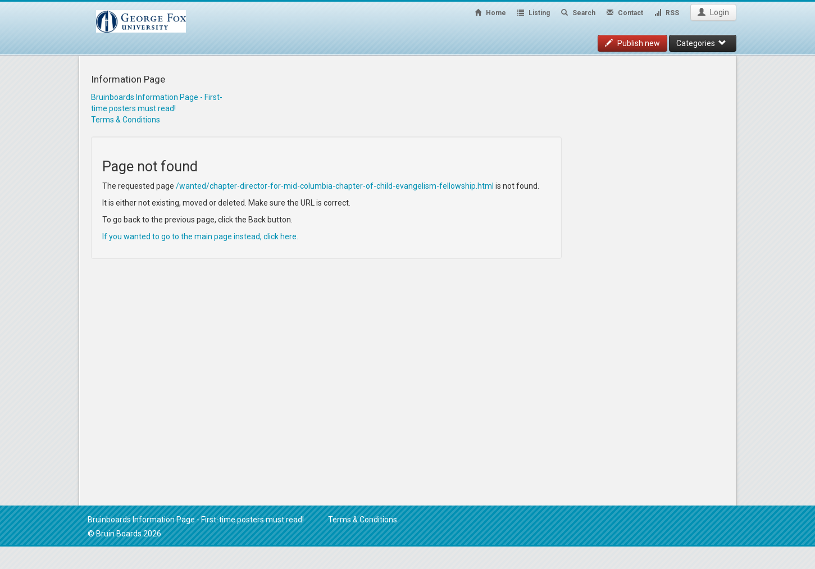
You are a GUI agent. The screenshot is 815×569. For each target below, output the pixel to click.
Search (578, 13)
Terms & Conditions (125, 119)
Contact (625, 13)
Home (490, 13)
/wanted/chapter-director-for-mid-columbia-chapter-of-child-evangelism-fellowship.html (335, 185)
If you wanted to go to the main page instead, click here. (200, 236)
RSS (666, 13)
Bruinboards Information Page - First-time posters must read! (196, 519)
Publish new (632, 43)
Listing (533, 13)
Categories (701, 43)
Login (713, 12)
